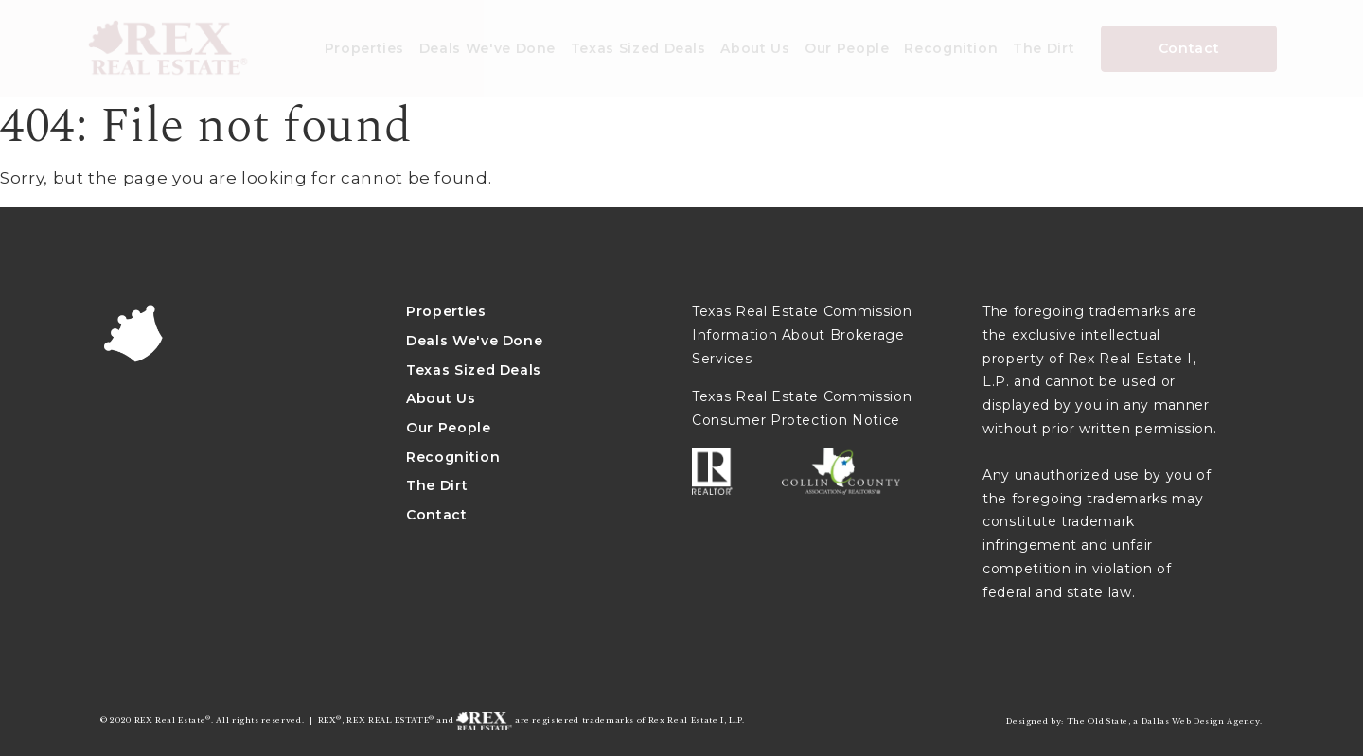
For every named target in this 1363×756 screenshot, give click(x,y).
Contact (1189, 48)
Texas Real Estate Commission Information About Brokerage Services (802, 334)
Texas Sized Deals (638, 48)
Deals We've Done (487, 48)
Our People (847, 48)
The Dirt (1043, 48)
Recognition (951, 48)
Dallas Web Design (1183, 721)
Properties (365, 48)
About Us (754, 48)
